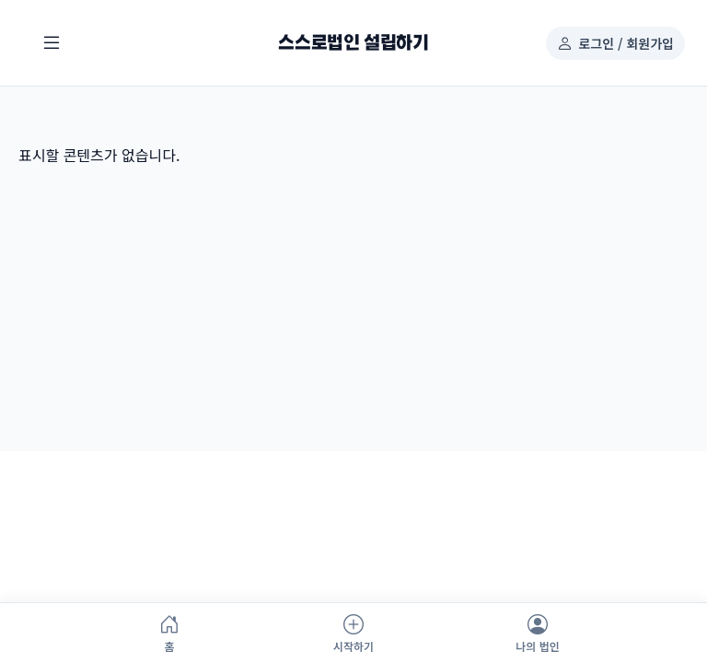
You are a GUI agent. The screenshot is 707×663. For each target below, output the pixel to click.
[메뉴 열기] (51, 43)
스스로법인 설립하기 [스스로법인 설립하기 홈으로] (353, 43)
